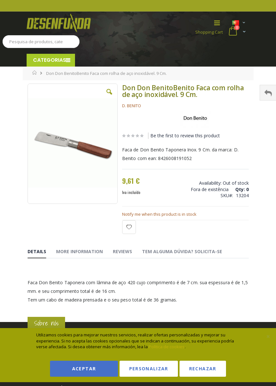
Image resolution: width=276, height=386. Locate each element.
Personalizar (148, 369)
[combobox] (41, 41)
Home (34, 73)
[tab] (42, 252)
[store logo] (82, 23)
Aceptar (84, 369)
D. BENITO (131, 106)
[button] (109, 96)
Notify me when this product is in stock (159, 214)
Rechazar (202, 369)
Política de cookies (167, 347)
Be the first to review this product (185, 136)
